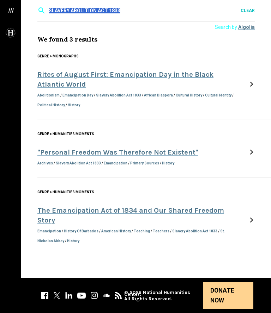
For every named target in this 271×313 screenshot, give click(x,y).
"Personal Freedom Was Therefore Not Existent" (117, 152)
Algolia (246, 27)
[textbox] (147, 10)
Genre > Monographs (58, 56)
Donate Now (222, 295)
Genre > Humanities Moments (65, 134)
